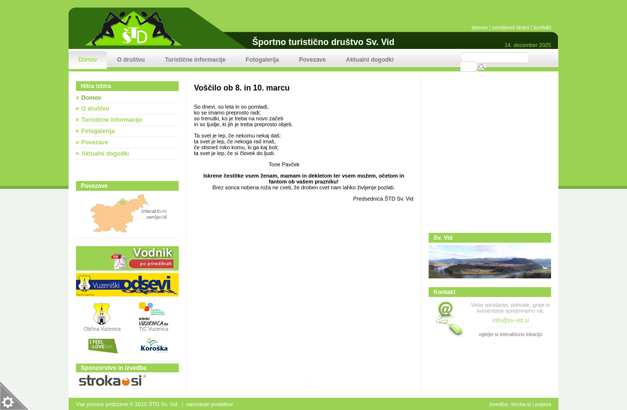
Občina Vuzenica (102, 327)
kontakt (542, 27)
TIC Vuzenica (154, 329)
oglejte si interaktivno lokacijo (511, 334)
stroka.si (521, 404)
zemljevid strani (511, 27)
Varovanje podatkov (209, 404)
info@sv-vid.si (510, 320)
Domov (91, 97)
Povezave (94, 142)
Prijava (543, 404)
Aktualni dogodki (105, 153)
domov (480, 27)
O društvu (95, 108)
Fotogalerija (98, 131)
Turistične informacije (111, 119)
